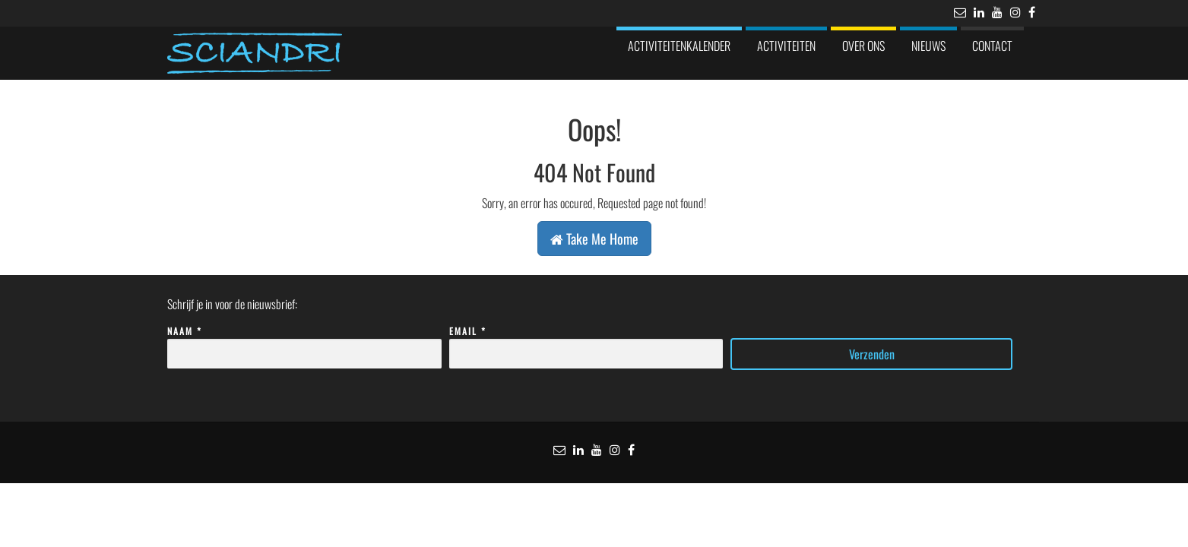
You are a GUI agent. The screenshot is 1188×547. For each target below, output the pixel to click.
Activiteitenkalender (679, 45)
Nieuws (928, 45)
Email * (586, 343)
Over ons (863, 45)
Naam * (304, 343)
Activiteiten (786, 45)
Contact (992, 45)
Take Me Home (594, 238)
